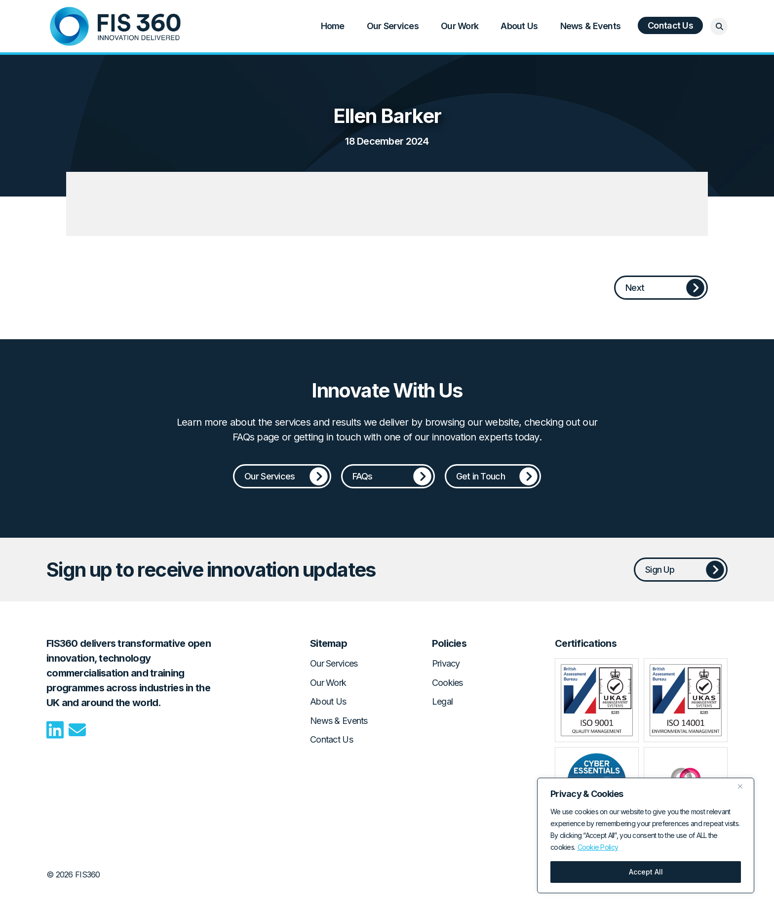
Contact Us (670, 25)
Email (77, 729)
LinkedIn (55, 730)
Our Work (459, 26)
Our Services (393, 26)
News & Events (590, 26)
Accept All (646, 872)
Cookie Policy (598, 847)
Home (115, 26)
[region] (645, 835)
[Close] (744, 786)
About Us (519, 26)
